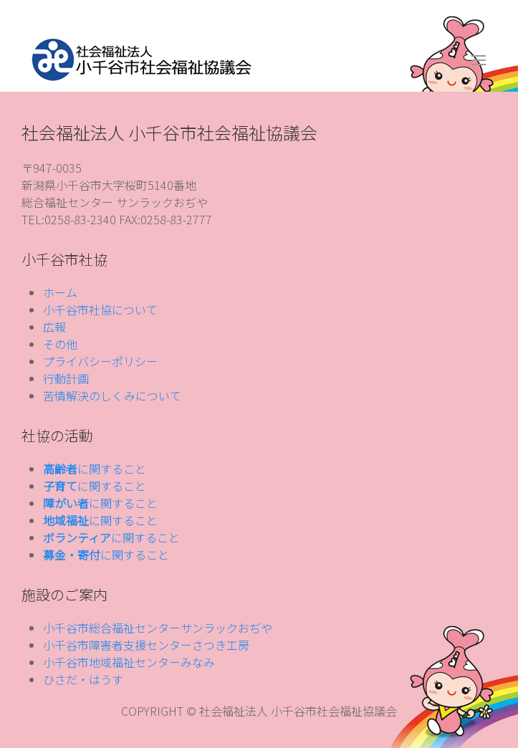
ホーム (60, 292)
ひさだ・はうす (83, 679)
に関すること (94, 468)
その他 (60, 344)
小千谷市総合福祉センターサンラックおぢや (157, 627)
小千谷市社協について (100, 309)
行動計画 (66, 378)
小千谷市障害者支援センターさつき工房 (146, 644)
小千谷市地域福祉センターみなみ (129, 662)
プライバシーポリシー (100, 361)
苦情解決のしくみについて (112, 395)
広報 (54, 326)
